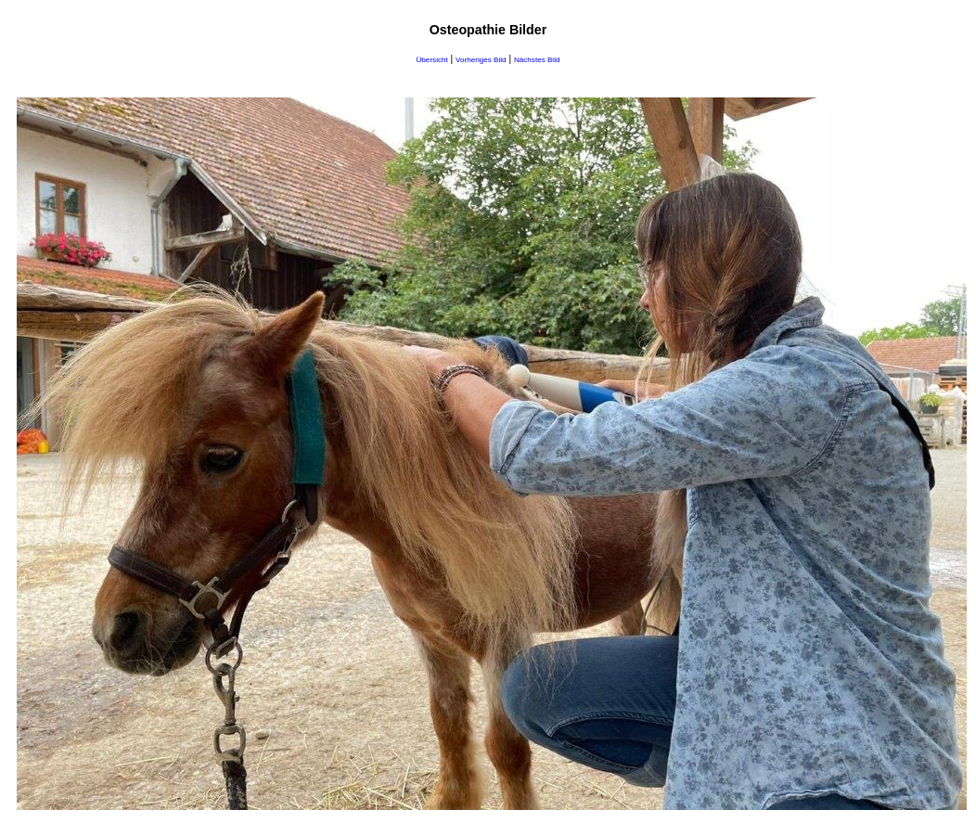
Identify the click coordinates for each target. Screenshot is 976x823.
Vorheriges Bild (481, 60)
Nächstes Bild (537, 60)
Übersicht (432, 60)
